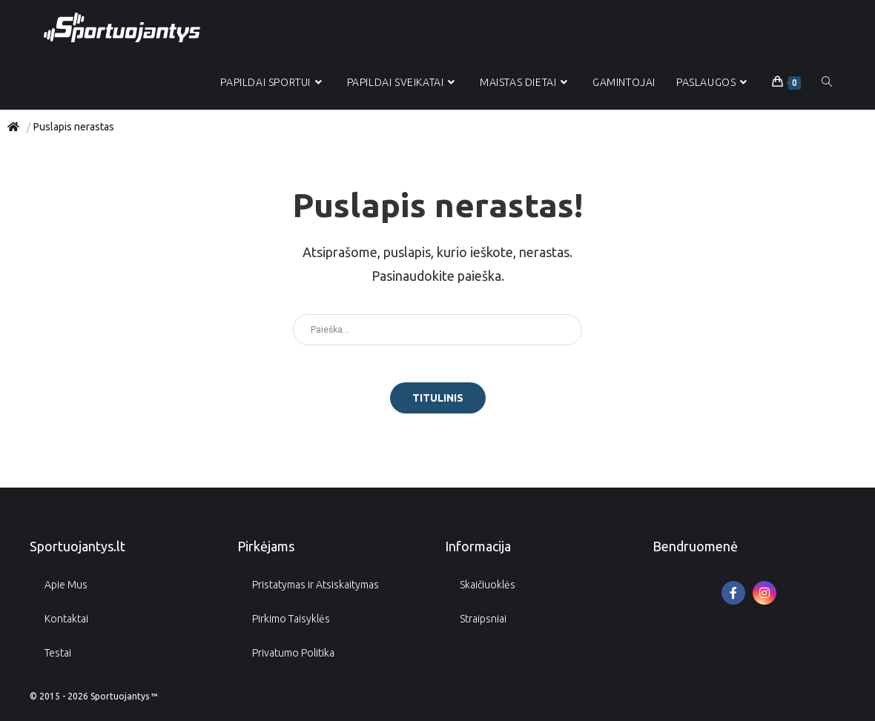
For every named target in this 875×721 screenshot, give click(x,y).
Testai (57, 653)
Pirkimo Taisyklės (291, 619)
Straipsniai (483, 619)
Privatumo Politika (293, 653)
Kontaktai (66, 619)
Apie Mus (66, 585)
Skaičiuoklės (487, 585)
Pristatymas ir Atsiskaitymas (315, 585)
